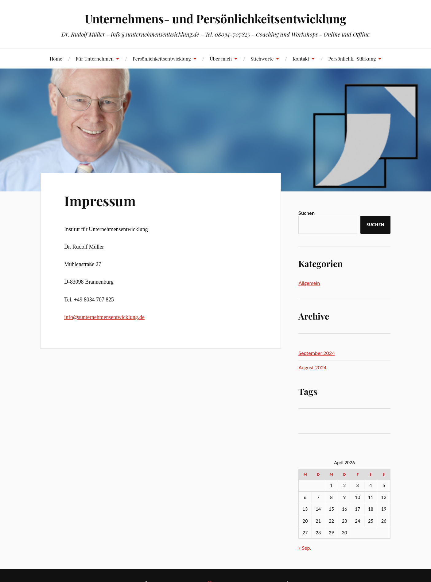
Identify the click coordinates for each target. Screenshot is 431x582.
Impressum (100, 200)
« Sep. (304, 548)
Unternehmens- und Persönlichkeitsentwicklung (215, 18)
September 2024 (316, 353)
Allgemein (309, 283)
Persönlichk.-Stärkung (352, 58)
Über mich (221, 58)
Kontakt (301, 58)
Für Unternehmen (95, 58)
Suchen (306, 213)
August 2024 (312, 367)
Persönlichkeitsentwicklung (162, 58)
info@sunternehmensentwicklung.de (104, 317)
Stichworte (262, 58)
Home (56, 58)
